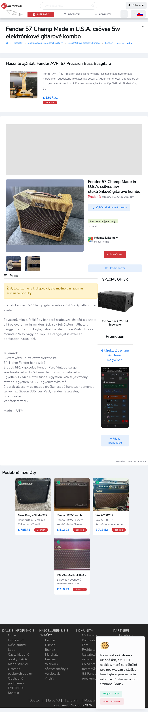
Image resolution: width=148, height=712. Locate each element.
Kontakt (13, 693)
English (72, 700)
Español (54, 700)
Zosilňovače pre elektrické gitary (45, 43)
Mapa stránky (18, 664)
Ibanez (50, 649)
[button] (138, 14)
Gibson (50, 645)
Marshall (51, 654)
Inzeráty (18, 43)
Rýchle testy (91, 649)
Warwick (51, 664)
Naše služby (17, 645)
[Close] (111, 694)
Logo (11, 649)
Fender (109, 43)
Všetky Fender (124, 43)
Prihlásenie (136, 5)
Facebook (126, 635)
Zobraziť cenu (115, 254)
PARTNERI (16, 688)
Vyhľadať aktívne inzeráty (109, 207)
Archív (49, 678)
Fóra (85, 645)
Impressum (16, 640)
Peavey (50, 659)
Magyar (89, 700)
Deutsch (35, 700)
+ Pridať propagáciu (115, 441)
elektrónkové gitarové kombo (84, 43)
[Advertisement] (74, 149)
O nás (12, 635)
